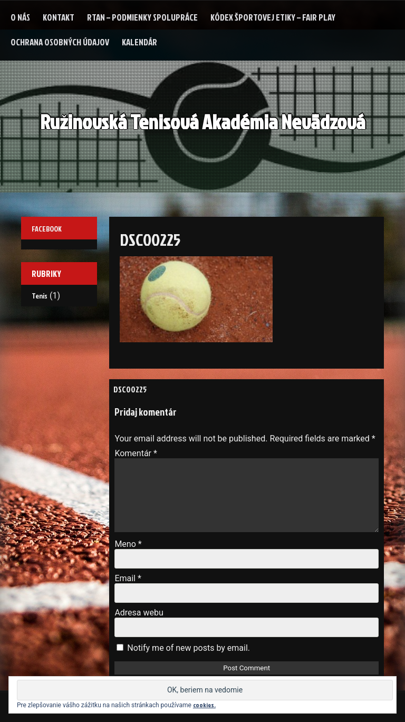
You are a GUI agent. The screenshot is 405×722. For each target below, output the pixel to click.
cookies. (204, 704)
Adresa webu (138, 613)
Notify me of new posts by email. (188, 648)
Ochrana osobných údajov (60, 42)
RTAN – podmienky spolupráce (142, 17)
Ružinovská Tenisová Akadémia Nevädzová (202, 122)
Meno (127, 544)
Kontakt (58, 17)
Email (127, 578)
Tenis (39, 296)
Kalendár (139, 42)
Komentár (135, 453)
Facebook (47, 229)
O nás (20, 17)
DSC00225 (130, 389)
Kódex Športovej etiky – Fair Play (272, 17)
